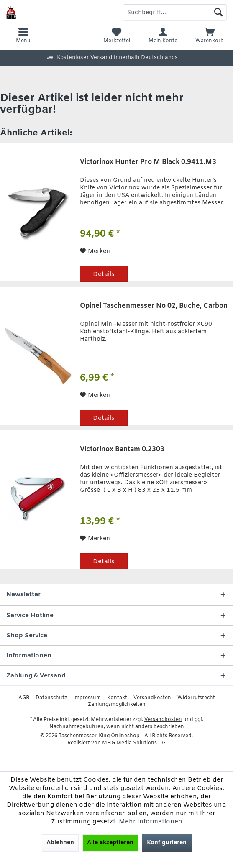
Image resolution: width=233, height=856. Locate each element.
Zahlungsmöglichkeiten (117, 704)
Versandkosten (152, 698)
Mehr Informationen (150, 822)
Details (104, 274)
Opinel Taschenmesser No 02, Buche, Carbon (154, 306)
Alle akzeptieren (110, 843)
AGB (23, 698)
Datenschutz (51, 698)
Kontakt (117, 698)
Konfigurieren (167, 843)
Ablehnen (60, 843)
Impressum (87, 698)
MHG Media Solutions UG (134, 743)
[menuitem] (210, 35)
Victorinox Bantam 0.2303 (122, 449)
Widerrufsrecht (196, 698)
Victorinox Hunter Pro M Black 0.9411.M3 (148, 162)
